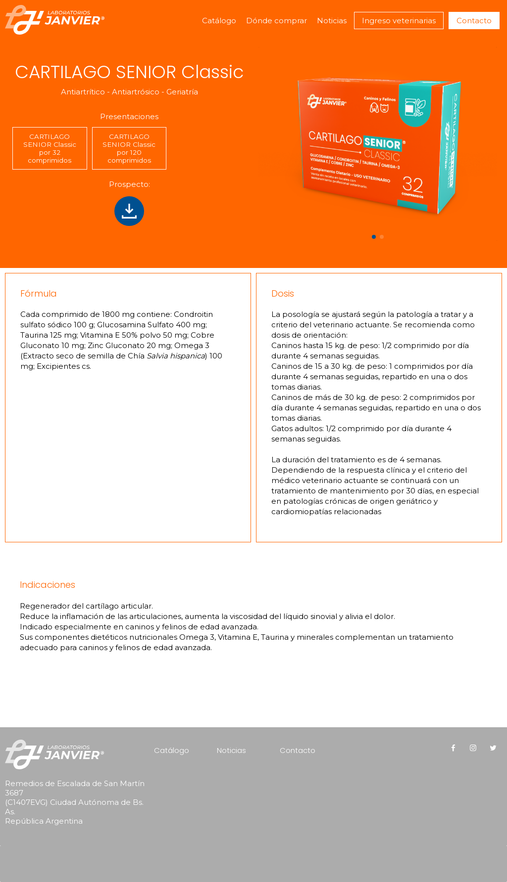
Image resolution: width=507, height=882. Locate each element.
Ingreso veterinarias (399, 20)
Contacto (474, 20)
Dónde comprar (276, 20)
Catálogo (219, 20)
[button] (374, 237)
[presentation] (68, 850)
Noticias (332, 20)
